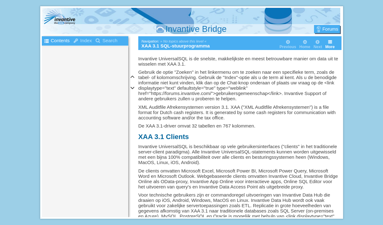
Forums (330, 29)
